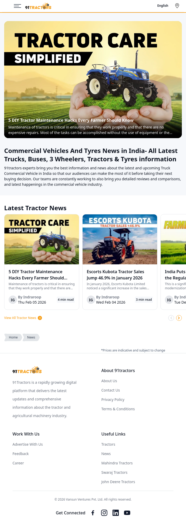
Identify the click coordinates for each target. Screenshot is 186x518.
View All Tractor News (23, 318)
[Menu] (19, 6)
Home (13, 337)
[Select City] (178, 5)
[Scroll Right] (179, 318)
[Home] (38, 6)
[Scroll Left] (171, 318)
